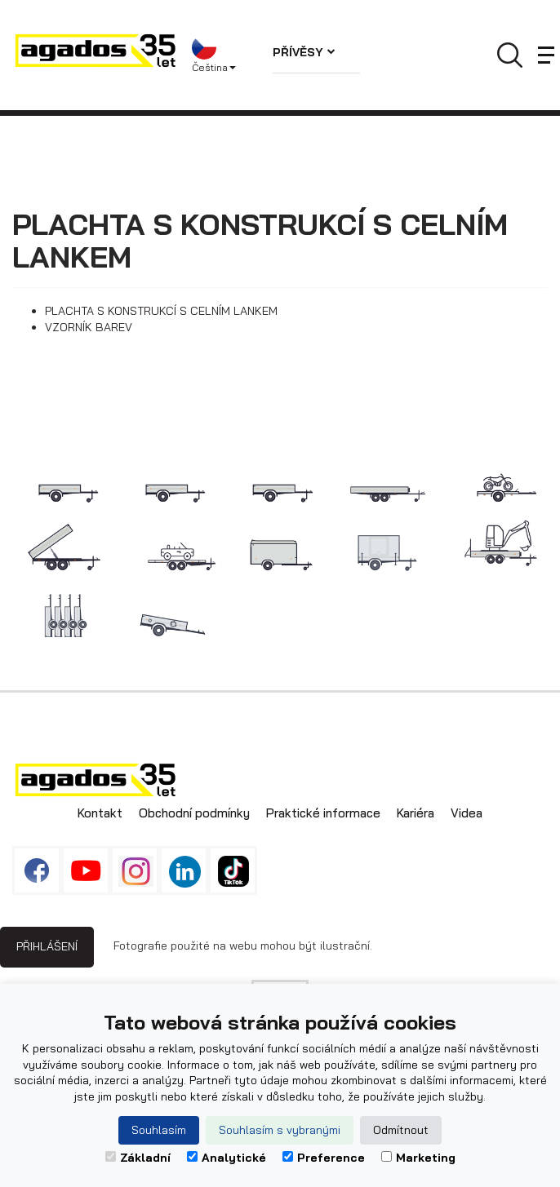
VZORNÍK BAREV (88, 327)
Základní (138, 1157)
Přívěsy (304, 52)
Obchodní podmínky (194, 813)
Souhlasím (158, 1130)
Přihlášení (47, 946)
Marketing (418, 1157)
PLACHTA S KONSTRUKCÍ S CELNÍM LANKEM (161, 310)
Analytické (226, 1157)
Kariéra (415, 813)
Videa (466, 813)
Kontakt (100, 813)
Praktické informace (323, 813)
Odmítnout (401, 1130)
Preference (323, 1157)
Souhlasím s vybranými (279, 1130)
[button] (220, 55)
